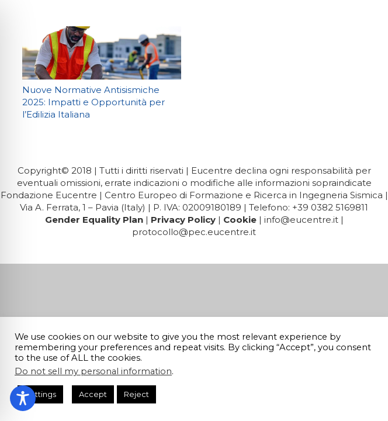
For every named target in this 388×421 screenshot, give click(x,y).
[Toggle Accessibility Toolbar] (23, 398)
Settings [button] (40, 394)
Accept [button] (93, 394)
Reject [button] (136, 394)
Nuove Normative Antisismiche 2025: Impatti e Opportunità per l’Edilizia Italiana (93, 102)
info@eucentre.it (301, 219)
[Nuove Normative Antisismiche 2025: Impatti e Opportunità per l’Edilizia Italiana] (101, 53)
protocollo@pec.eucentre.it (194, 231)
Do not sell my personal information (93, 371)
